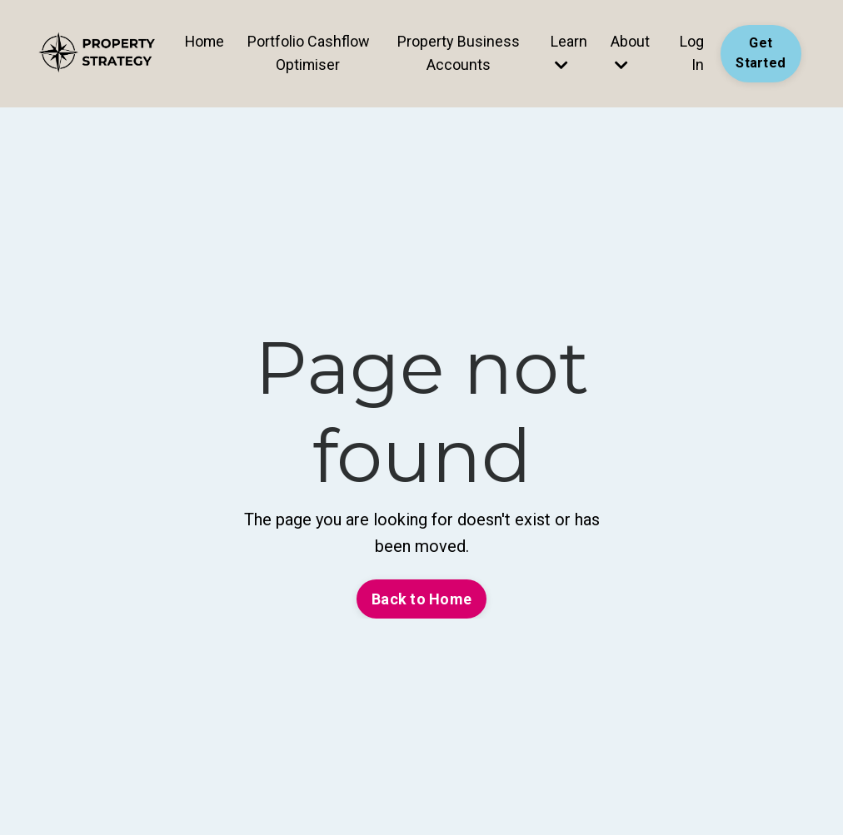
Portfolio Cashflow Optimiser (308, 52)
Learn (568, 52)
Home (204, 40)
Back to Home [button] (421, 599)
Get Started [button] (760, 53)
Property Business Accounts (458, 52)
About (629, 52)
